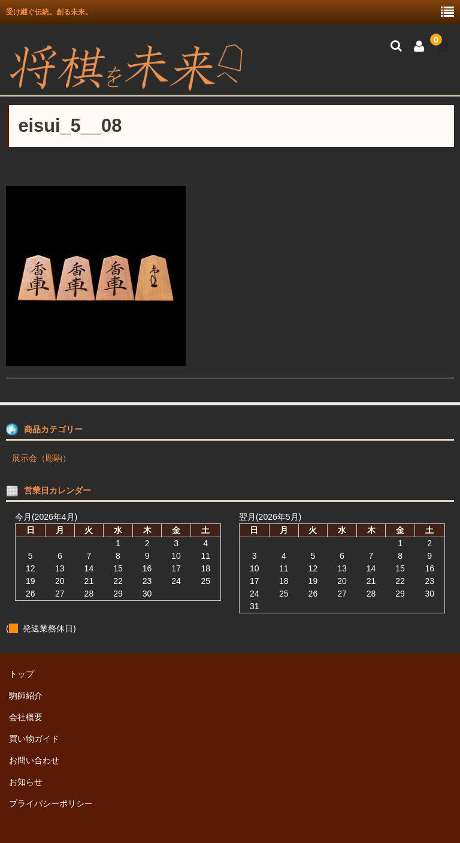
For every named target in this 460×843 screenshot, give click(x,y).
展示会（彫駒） (41, 458)
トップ (21, 674)
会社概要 (26, 717)
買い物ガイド (34, 738)
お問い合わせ (34, 760)
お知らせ (26, 782)
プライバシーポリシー (51, 803)
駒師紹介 (26, 695)
